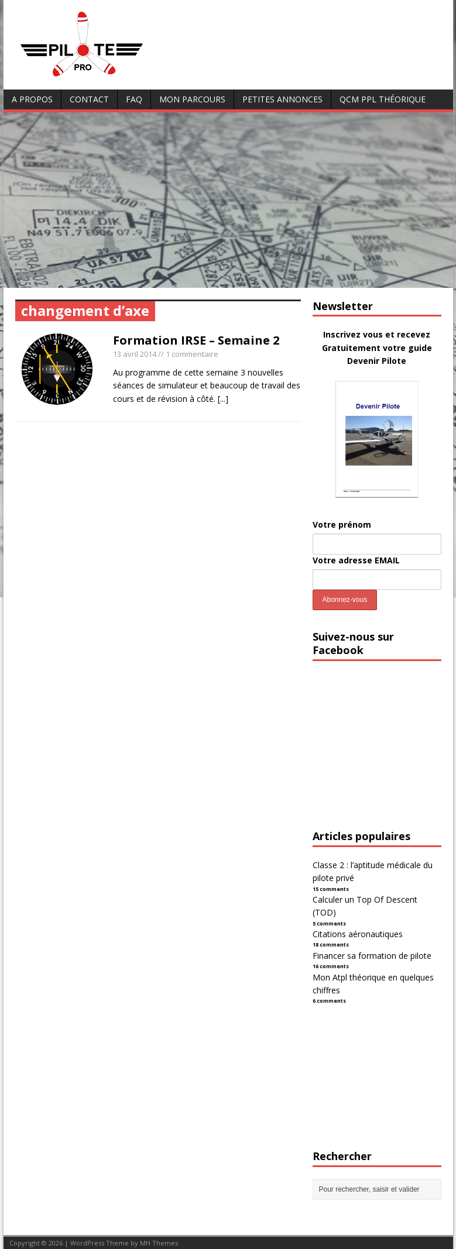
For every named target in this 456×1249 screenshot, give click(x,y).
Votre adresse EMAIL (356, 560)
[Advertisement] (228, 200)
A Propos (32, 99)
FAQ (134, 99)
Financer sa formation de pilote (372, 955)
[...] (223, 398)
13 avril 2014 (134, 354)
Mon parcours (192, 99)
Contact (89, 99)
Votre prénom (342, 524)
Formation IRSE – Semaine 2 (196, 340)
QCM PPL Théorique (383, 99)
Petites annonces (282, 99)
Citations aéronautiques (358, 934)
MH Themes (159, 1242)
